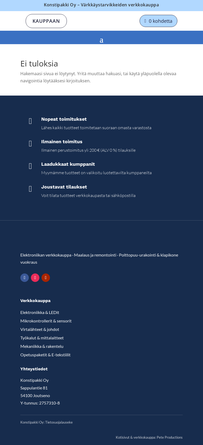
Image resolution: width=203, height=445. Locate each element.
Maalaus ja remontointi (95, 254)
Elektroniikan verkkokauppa (45, 254)
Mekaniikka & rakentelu (41, 346)
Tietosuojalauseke (59, 422)
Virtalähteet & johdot (39, 329)
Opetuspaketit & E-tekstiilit (45, 354)
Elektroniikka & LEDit (39, 312)
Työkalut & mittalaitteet (42, 337)
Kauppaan (46, 21)
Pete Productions (170, 437)
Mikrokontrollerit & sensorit (46, 320)
